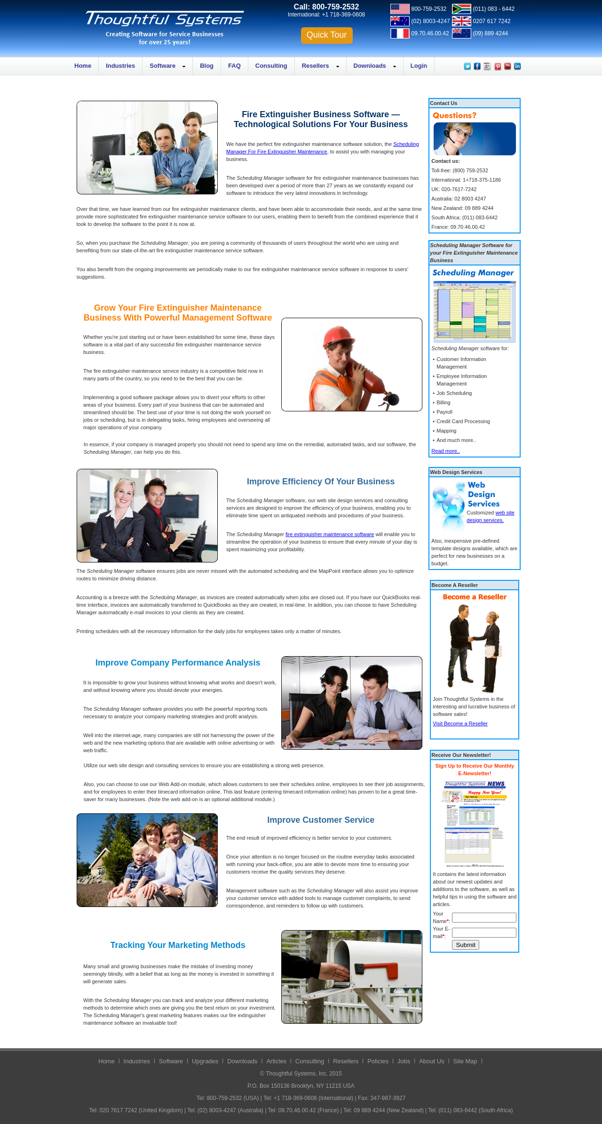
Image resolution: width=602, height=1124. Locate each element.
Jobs (403, 1061)
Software (162, 65)
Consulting (271, 65)
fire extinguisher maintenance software (329, 534)
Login (419, 65)
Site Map (465, 1061)
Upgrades (205, 1061)
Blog (207, 65)
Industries (120, 65)
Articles (276, 1061)
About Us (431, 1061)
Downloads (370, 65)
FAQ (234, 65)
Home (82, 65)
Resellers (315, 65)
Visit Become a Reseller (460, 723)
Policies (377, 1061)
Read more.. (445, 451)
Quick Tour (327, 35)
